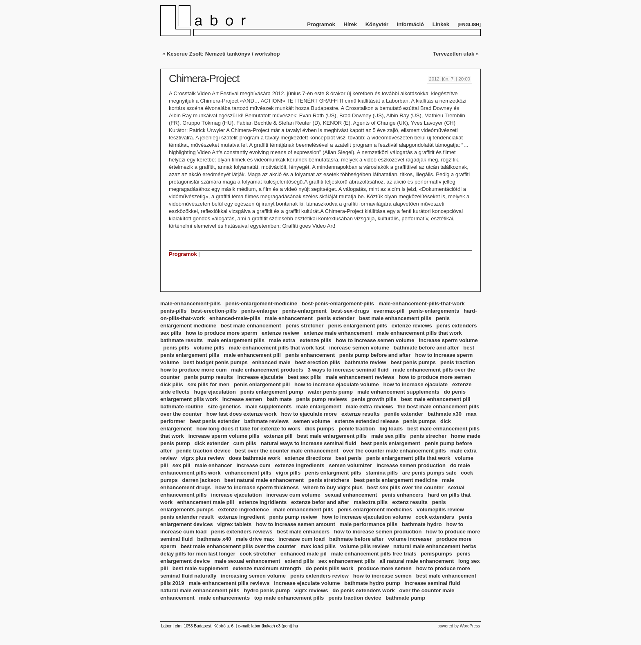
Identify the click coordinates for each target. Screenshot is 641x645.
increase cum (253, 465)
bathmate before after (356, 539)
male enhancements (224, 598)
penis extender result (187, 517)
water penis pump (330, 392)
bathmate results (181, 340)
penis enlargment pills (333, 473)
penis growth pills (374, 399)
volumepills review (440, 509)
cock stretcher (258, 554)
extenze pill (278, 436)
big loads (391, 429)
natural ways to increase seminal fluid (308, 443)
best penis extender (215, 421)
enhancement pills (248, 473)
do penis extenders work (363, 590)
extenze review (280, 333)
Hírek (350, 24)
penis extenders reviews (241, 532)
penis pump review (293, 517)
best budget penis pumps (215, 362)
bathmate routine (181, 406)
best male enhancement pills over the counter (238, 546)
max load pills (318, 546)
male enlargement (318, 406)
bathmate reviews (266, 421)
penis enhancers (402, 495)
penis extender (336, 318)
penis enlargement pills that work (408, 458)
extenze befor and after (320, 502)
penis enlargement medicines (375, 509)
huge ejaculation (215, 392)
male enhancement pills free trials (374, 554)
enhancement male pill (205, 502)
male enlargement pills (235, 340)
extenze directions (308, 458)
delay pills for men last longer (197, 554)
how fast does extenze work (241, 414)
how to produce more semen (435, 377)
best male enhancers (303, 532)
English (469, 24)
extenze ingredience (243, 509)
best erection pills (317, 362)
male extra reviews (369, 406)
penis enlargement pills (357, 325)
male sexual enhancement (247, 561)
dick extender (212, 443)
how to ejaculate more (309, 414)
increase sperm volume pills (224, 436)
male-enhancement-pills (190, 303)
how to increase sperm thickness (256, 487)
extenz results (410, 502)
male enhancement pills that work (419, 333)
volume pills (209, 348)
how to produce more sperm (221, 333)
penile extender (403, 414)
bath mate (279, 399)
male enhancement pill (252, 355)
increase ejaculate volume (307, 583)
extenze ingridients (262, 502)
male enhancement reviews (359, 377)
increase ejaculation (236, 495)
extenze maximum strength (267, 568)
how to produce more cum (193, 370)
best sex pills (304, 377)
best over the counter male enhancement (286, 451)
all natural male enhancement (416, 561)
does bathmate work (254, 458)
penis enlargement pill (262, 384)
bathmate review (365, 362)
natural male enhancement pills (200, 590)
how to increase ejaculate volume (336, 384)
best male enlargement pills (332, 436)
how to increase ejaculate (415, 384)
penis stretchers (328, 480)
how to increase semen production (378, 532)
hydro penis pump (267, 590)
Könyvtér (376, 24)
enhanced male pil (303, 554)
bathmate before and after (426, 348)
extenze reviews (412, 325)
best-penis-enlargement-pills (338, 303)
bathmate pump (405, 598)
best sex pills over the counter (405, 487)
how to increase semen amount (295, 524)
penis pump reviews (321, 399)
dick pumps (319, 429)
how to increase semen (382, 576)
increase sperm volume (448, 340)
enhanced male (271, 362)
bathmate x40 (214, 539)
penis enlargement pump (271, 392)
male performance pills (369, 524)
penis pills (176, 348)
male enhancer (213, 465)
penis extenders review (319, 576)
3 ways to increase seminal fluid (347, 370)
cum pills (244, 443)
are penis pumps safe (429, 473)
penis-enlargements (434, 311)
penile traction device (203, 451)
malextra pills (371, 502)
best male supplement (201, 568)
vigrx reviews (311, 590)
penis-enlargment (304, 311)
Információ (410, 24)
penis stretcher (304, 325)
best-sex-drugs (350, 311)
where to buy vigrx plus (333, 487)
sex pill (182, 465)
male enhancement (289, 318)
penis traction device (354, 598)
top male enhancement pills (289, 598)
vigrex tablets (234, 524)
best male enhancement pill (436, 399)
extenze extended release (366, 421)
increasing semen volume (253, 576)
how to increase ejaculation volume (366, 517)
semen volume (311, 421)
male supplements (268, 406)
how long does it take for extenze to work (248, 429)
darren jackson (201, 480)
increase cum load (301, 539)
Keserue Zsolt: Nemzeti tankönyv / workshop (223, 54)
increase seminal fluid (432, 583)
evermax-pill (389, 311)
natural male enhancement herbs (434, 546)
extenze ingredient (241, 517)
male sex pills (388, 436)
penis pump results (208, 377)
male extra (282, 340)
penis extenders (457, 325)
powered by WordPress (458, 626)
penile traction (356, 429)
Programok (321, 24)
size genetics (224, 406)
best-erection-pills (214, 311)
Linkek (441, 24)
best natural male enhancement (264, 480)
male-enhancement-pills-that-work (422, 303)
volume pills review (364, 546)
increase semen (242, 399)
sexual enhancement (351, 495)
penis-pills (173, 311)
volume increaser (410, 539)
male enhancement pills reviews (228, 583)
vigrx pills (288, 473)
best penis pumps (413, 362)
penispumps (436, 554)
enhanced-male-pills (234, 318)
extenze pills (315, 340)
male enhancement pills (303, 509)
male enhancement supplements (398, 392)
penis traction (457, 362)
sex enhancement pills (346, 561)
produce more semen (385, 568)
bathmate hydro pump (372, 583)
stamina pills (381, 473)
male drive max (254, 539)
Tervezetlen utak (453, 54)
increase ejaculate (260, 377)
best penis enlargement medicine (395, 480)
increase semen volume (359, 348)
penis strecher (428, 436)
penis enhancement (310, 355)
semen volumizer (350, 465)
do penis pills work (329, 568)
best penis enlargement (390, 443)
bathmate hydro (422, 524)
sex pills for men (208, 384)
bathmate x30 (445, 414)
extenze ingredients (299, 465)
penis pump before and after (375, 355)
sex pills (170, 333)
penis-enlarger (259, 311)
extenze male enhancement (337, 333)
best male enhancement (251, 325)
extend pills (299, 561)
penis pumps (419, 421)
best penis (349, 458)
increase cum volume (293, 495)
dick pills (171, 384)
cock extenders (434, 517)
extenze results (360, 414)
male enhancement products (267, 370)
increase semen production (411, 465)
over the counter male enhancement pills (394, 451)
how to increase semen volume (375, 340)
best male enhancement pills (395, 318)
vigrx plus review (202, 458)
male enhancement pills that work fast (277, 348)
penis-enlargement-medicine (261, 303)
